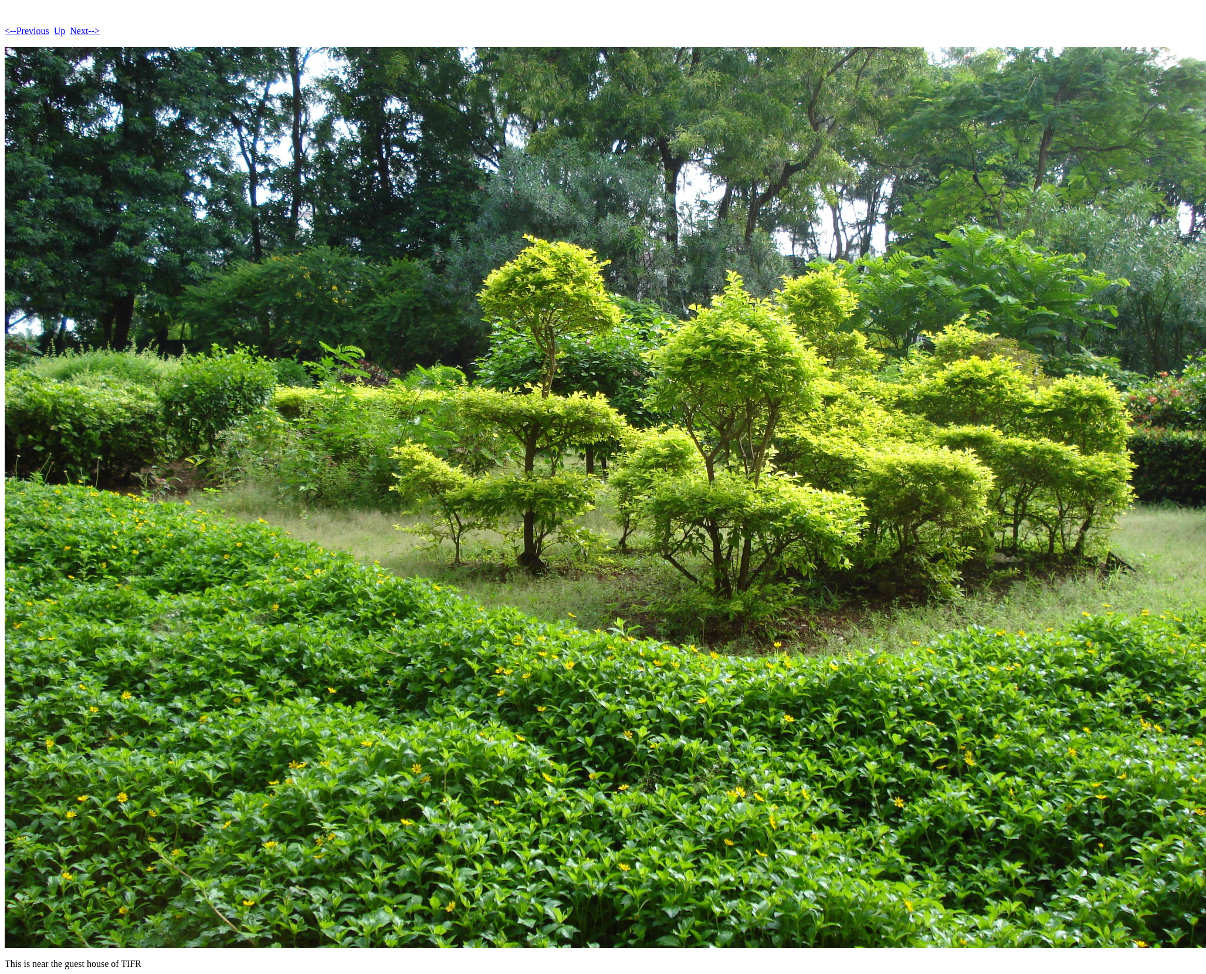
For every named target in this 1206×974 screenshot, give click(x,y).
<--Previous (27, 31)
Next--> (85, 31)
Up (60, 31)
